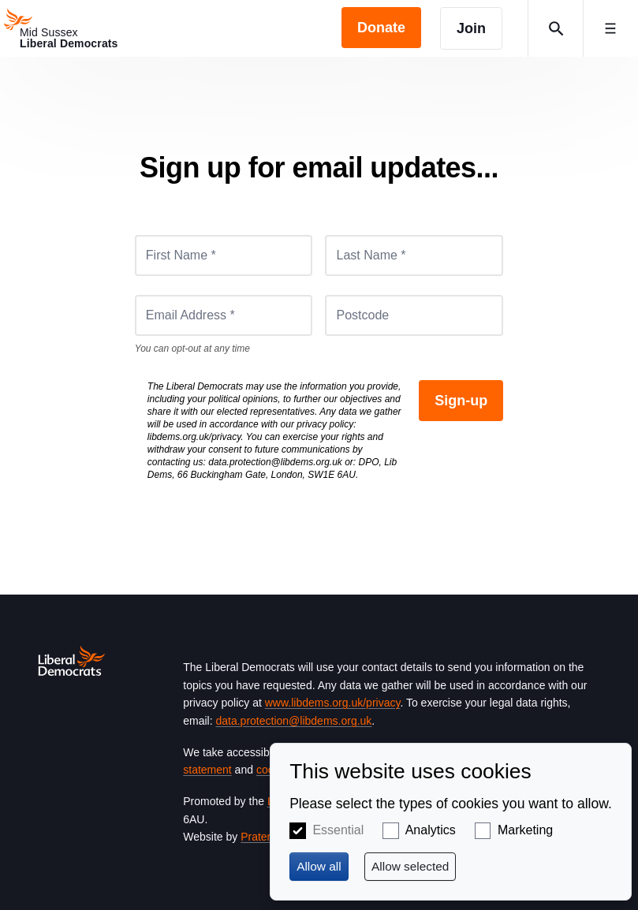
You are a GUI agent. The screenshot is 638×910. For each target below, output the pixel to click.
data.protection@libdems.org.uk (275, 462)
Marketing (525, 830)
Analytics (430, 830)
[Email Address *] (224, 315)
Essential (338, 830)
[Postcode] (414, 315)
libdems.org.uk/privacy (194, 436)
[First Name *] (224, 255)
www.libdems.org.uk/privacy (333, 702)
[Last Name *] (414, 255)
